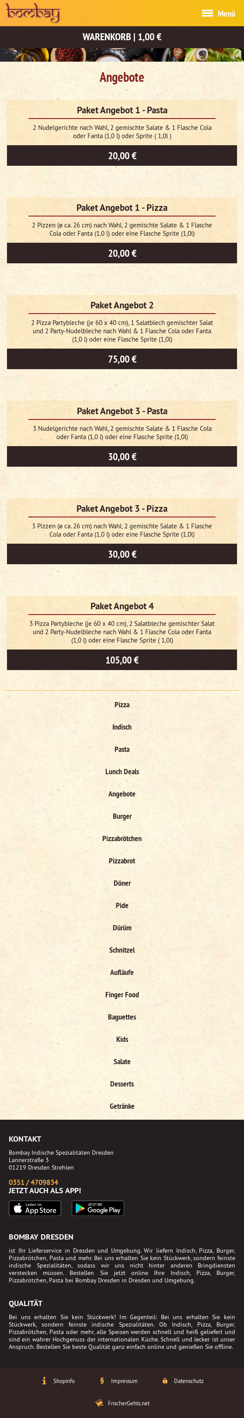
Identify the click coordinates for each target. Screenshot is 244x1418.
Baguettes (122, 1017)
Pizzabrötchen (122, 838)
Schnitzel (122, 950)
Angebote (122, 794)
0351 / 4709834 (33, 1182)
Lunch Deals (122, 771)
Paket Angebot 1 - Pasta (122, 110)
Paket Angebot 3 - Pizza (122, 508)
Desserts (122, 1084)
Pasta (122, 749)
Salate (122, 1061)
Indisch (122, 727)
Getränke (122, 1106)
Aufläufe (122, 972)
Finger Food (122, 994)
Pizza (122, 704)
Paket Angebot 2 (122, 305)
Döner (122, 883)
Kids (122, 1039)
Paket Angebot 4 (122, 606)
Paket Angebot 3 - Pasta (122, 411)
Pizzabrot (122, 861)
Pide (122, 905)
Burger (122, 816)
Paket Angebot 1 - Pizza (122, 207)
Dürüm (122, 927)
